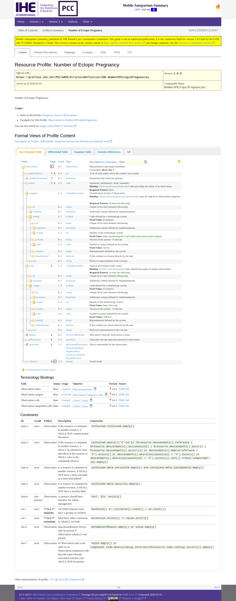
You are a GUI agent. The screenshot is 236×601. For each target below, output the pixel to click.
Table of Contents (35, 597)
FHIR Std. (124, 388)
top (118, 586)
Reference (71, 334)
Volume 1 (37, 21)
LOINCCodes (106, 268)
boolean (70, 255)
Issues (79, 597)
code (68, 182)
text (34, 260)
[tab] (30, 151)
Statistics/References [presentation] (109, 151)
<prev (192, 30)
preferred (131, 196)
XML (103, 52)
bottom (203, 30)
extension (37, 211)
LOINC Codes (80, 400)
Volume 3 (56, 21)
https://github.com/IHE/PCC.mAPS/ (123, 42)
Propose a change (133, 597)
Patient (79, 334)
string (68, 206)
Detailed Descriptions (45, 52)
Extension (71, 177)
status (32, 182)
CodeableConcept (74, 192)
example (118, 268)
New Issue (65, 597)
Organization (72, 350)
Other (87, 21)
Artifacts (73, 21)
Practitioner (82, 344)
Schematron (75, 579)
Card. (61, 161)
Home (20, 21)
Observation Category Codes (88, 394)
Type (68, 161)
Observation (32, 166)
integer (69, 361)
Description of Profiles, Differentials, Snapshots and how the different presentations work (62, 140)
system (39, 232)
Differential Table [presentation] (58, 151)
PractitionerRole (75, 347)
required (122, 186)
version (39, 239)
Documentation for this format (38, 369)
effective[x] (34, 339)
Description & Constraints (103, 161)
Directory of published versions (195, 42)
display (39, 250)
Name (25, 161)
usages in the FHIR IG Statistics (56, 125)
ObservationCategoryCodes (112, 196)
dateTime (70, 339)
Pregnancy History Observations (59, 114)
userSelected (42, 255)
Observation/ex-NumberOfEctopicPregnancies (72, 119)
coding (36, 216)
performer (34, 344)
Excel (62, 579)
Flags (53, 161)
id (34, 206)
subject (32, 334)
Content (22, 52)
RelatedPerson (73, 357)
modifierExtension (38, 177)
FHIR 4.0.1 (128, 594)
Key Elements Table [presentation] (30, 151)
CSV (51, 579)
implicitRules (35, 173)
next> (214, 30)
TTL (129, 52)
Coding (69, 216)
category (33, 192)
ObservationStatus (108, 186)
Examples (87, 52)
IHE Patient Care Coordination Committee (55, 594)
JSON (117, 52)
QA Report (52, 597)
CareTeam (71, 354)
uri (67, 173)
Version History (94, 597)
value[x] (33, 361)
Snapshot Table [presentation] (82, 151)
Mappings (69, 52)
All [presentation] (128, 151)
